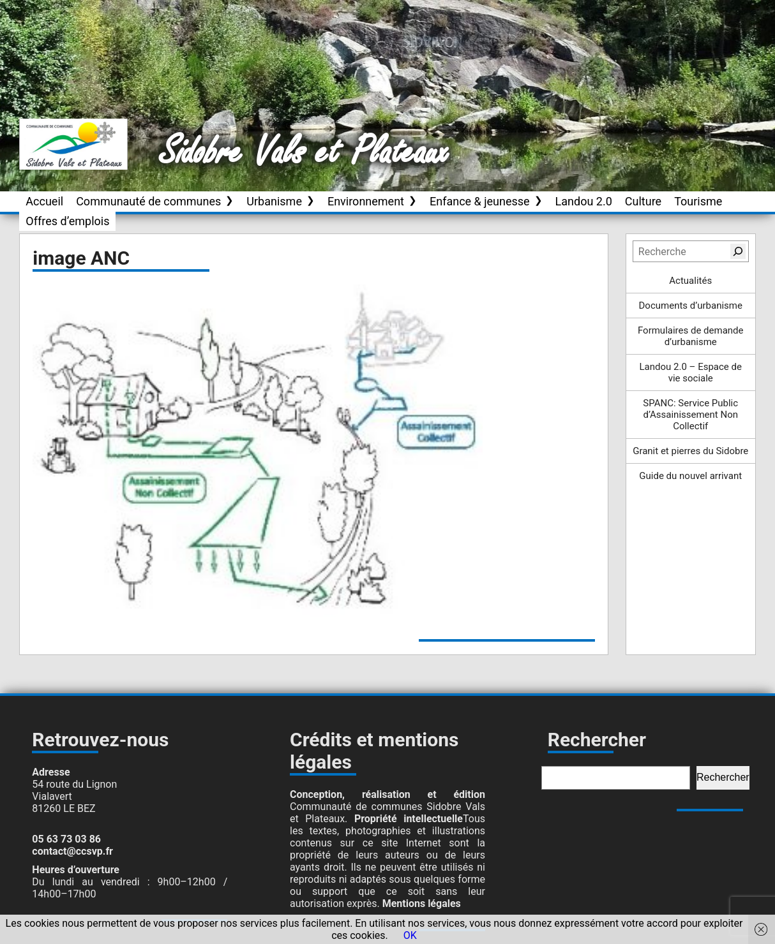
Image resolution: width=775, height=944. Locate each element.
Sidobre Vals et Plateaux (304, 152)
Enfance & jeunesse (480, 201)
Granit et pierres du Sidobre (690, 451)
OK (410, 935)
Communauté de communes (148, 201)
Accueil (44, 201)
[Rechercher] (738, 251)
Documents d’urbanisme (690, 305)
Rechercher (722, 777)
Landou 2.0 (583, 201)
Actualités (690, 280)
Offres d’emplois (67, 221)
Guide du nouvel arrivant (690, 476)
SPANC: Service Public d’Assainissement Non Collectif (690, 414)
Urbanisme (274, 201)
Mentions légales (421, 903)
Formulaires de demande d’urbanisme (691, 336)
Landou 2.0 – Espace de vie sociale (691, 372)
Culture (643, 201)
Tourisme (698, 201)
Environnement (365, 201)
